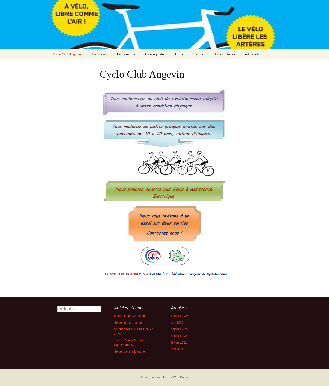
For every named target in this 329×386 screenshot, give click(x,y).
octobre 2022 (180, 336)
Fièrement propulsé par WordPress (164, 377)
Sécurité (198, 54)
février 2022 (179, 342)
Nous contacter (224, 54)
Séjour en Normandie (128, 322)
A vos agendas (154, 54)
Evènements (126, 54)
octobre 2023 (180, 329)
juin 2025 (177, 322)
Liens (179, 54)
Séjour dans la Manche (129, 351)
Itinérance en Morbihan (129, 316)
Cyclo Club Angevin (67, 54)
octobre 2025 (180, 316)
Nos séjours (99, 54)
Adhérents (252, 54)
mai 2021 (177, 349)
